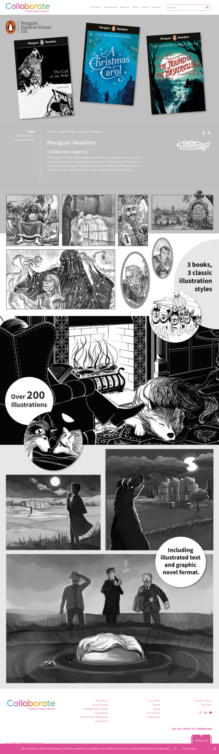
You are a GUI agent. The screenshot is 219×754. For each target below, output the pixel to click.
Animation (101, 700)
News (135, 7)
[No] (214, 748)
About (156, 704)
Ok (175, 748)
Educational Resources (94, 717)
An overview (110, 7)
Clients (144, 7)
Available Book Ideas (95, 708)
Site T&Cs (206, 704)
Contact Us (153, 717)
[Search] (185, 7)
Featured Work (24, 139)
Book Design (25, 135)
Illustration (101, 721)
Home (51, 131)
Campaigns (101, 712)
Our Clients (153, 712)
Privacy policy (189, 748)
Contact (155, 7)
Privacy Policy (203, 700)
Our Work (95, 7)
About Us (125, 7)
